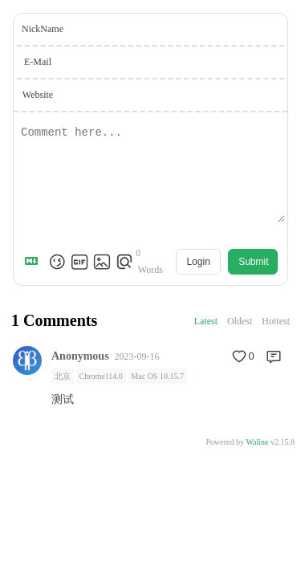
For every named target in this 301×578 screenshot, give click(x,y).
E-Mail (37, 61)
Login (197, 261)
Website (37, 94)
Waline (257, 442)
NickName (42, 29)
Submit (253, 261)
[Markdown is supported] (34, 261)
